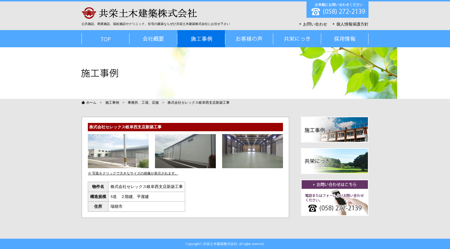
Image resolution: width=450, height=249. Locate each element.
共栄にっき (297, 38)
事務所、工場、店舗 (143, 103)
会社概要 (153, 38)
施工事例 (112, 103)
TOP (105, 38)
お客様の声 (249, 38)
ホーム (91, 103)
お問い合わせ (315, 24)
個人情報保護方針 (352, 24)
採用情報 (344, 38)
